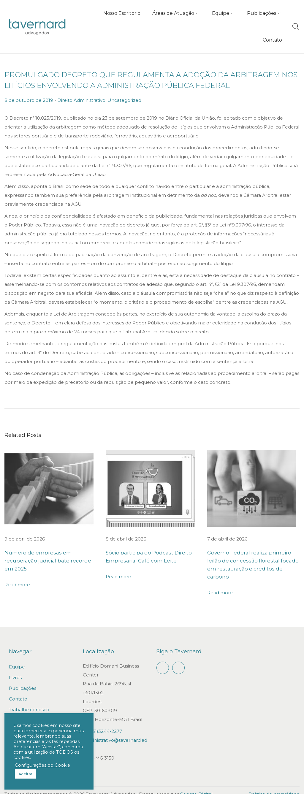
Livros (15, 669)
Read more (17, 576)
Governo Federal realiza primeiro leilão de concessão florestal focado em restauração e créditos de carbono (253, 561)
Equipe (17, 659)
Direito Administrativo (81, 100)
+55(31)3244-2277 (102, 723)
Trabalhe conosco (29, 701)
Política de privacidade (274, 786)
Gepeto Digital (196, 786)
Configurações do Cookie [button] (42, 765)
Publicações (22, 680)
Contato (18, 691)
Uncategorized (124, 100)
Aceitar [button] (25, 773)
